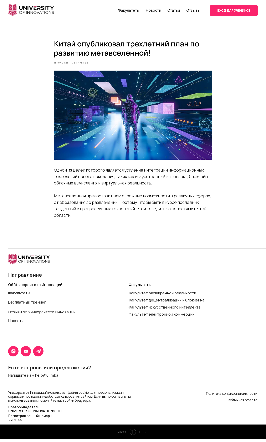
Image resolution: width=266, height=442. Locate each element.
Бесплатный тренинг (27, 305)
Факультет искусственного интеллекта (164, 310)
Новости (153, 10)
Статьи (173, 10)
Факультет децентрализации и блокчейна (166, 302)
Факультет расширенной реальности (162, 295)
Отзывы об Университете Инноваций (41, 314)
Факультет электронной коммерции (161, 317)
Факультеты (129, 10)
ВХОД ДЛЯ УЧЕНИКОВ (233, 10)
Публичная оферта (242, 403)
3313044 (15, 422)
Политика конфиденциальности (231, 396)
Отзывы (193, 10)
